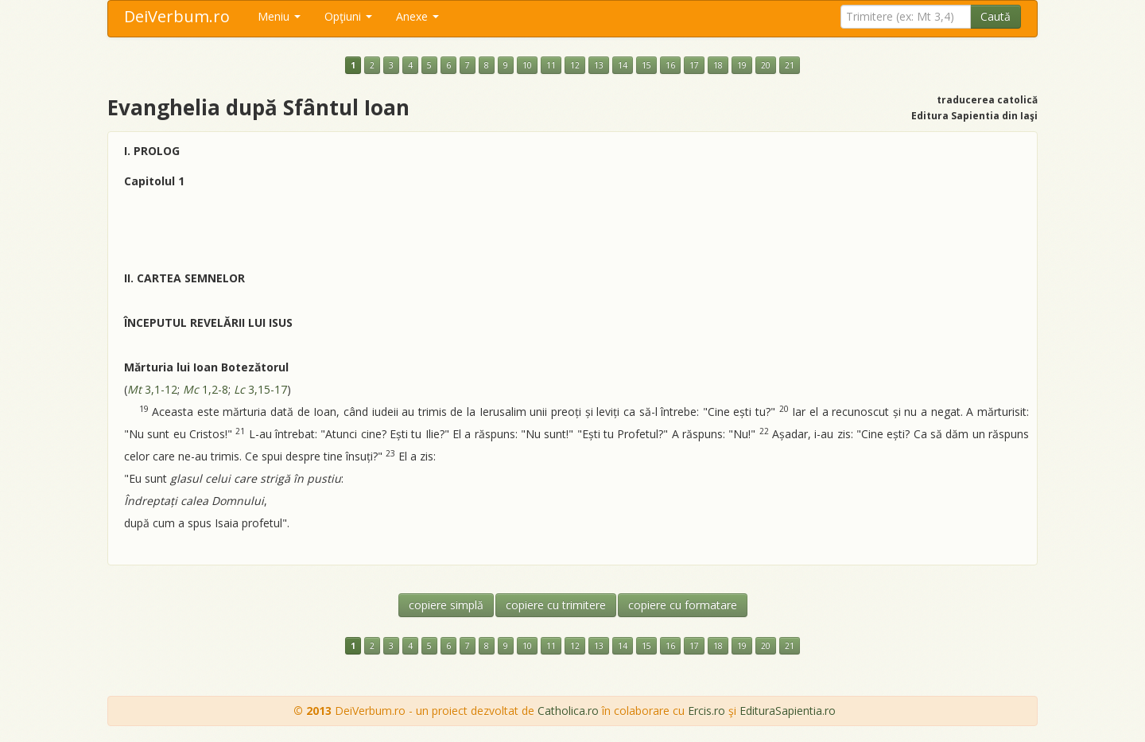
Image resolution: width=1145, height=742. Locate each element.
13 (599, 65)
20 (765, 65)
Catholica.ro (568, 710)
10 (527, 65)
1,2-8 (205, 389)
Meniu (279, 16)
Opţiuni (348, 16)
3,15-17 (260, 389)
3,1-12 (152, 389)
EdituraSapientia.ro (787, 710)
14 (622, 65)
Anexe (417, 16)
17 (694, 65)
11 (551, 65)
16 (670, 65)
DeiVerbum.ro (177, 16)
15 (646, 65)
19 (742, 65)
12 (575, 65)
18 (718, 65)
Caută (995, 16)
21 (789, 65)
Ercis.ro (706, 710)
